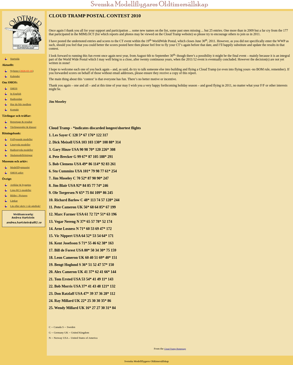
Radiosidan (16, 99)
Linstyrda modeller (20, 144)
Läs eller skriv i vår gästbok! (25, 206)
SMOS (13, 88)
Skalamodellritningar (21, 155)
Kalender (15, 76)
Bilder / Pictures (18, 195)
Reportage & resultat (21, 121)
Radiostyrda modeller (21, 149)
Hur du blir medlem (20, 104)
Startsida (15, 58)
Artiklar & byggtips (20, 184)
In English (15, 93)
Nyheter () (21, 70)
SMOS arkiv (16, 172)
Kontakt (14, 109)
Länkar (14, 200)
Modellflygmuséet (20, 167)
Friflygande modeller (21, 139)
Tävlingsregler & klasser (23, 127)
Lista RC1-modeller (20, 190)
